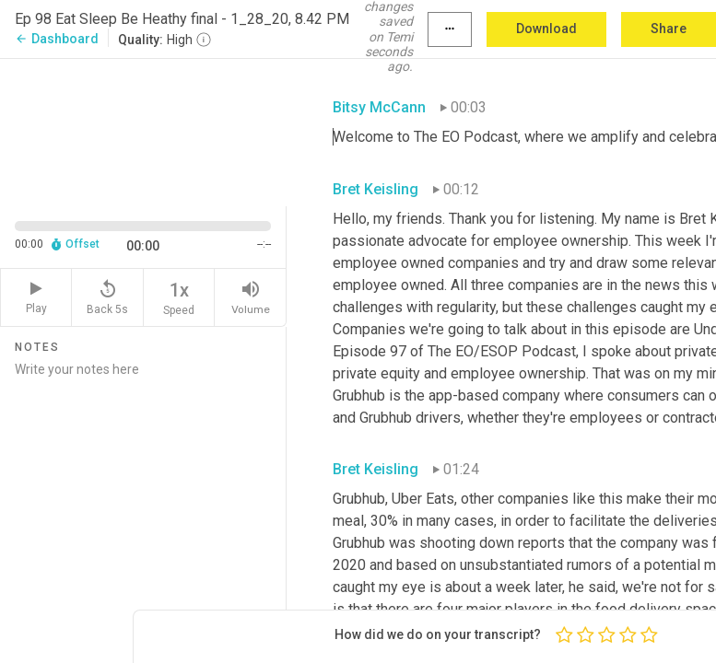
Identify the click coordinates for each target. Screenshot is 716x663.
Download (546, 28)
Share (669, 28)
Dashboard (57, 38)
